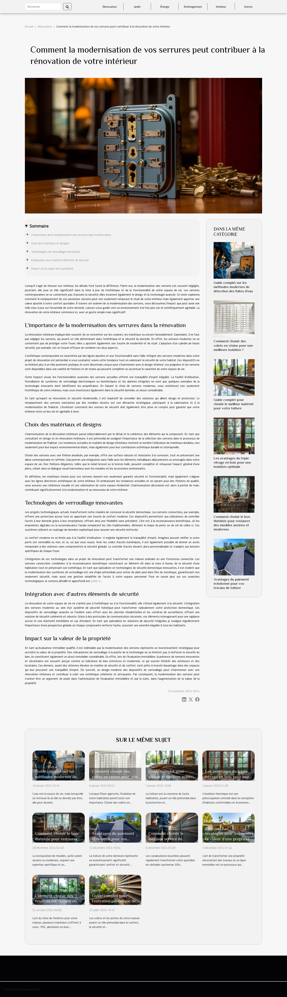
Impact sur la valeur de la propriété (52, 268)
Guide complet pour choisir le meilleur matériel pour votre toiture (233, 404)
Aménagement (193, 6)
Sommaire (39, 226)
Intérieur (221, 6)
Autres (248, 6)
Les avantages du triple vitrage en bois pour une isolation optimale (232, 462)
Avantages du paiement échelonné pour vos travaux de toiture (231, 583)
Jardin (137, 6)
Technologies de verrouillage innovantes (55, 251)
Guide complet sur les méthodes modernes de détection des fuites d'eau (233, 287)
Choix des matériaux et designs (50, 243)
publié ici (96, 581)
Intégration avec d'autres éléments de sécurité (60, 260)
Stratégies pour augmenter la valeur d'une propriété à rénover (229, 839)
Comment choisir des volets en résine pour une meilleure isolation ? (233, 345)
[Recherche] (43, 6)
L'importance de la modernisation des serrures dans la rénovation (71, 235)
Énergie (164, 6)
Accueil (29, 26)
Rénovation (109, 6)
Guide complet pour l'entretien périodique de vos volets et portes (114, 901)
